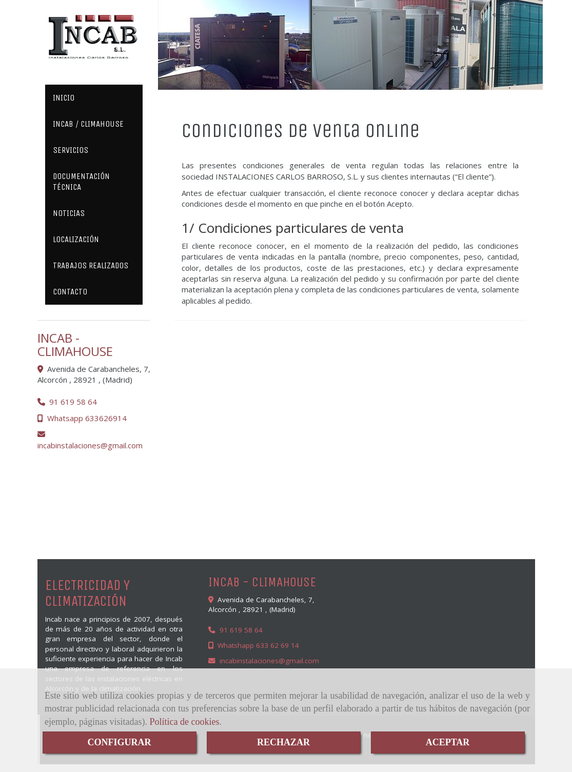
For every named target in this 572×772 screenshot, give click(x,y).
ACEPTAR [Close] (448, 742)
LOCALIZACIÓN (76, 239)
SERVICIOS (70, 150)
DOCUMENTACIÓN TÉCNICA (81, 181)
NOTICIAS (69, 213)
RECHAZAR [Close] (283, 742)
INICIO (63, 97)
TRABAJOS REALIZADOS (90, 265)
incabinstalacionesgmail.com (90, 445)
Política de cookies (184, 722)
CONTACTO (70, 291)
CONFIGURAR (119, 742)
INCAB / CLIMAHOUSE (88, 123)
